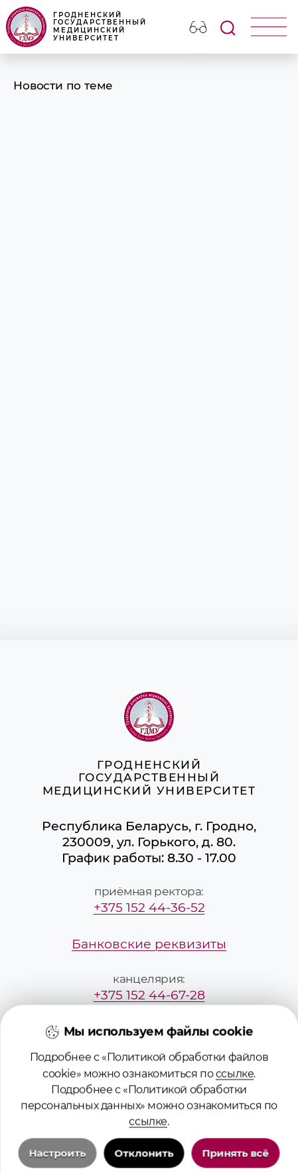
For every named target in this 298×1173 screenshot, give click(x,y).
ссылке (235, 1129)
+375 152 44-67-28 (149, 995)
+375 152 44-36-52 (149, 907)
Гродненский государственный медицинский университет (76, 27)
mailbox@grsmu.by (149, 1031)
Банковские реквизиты (149, 944)
